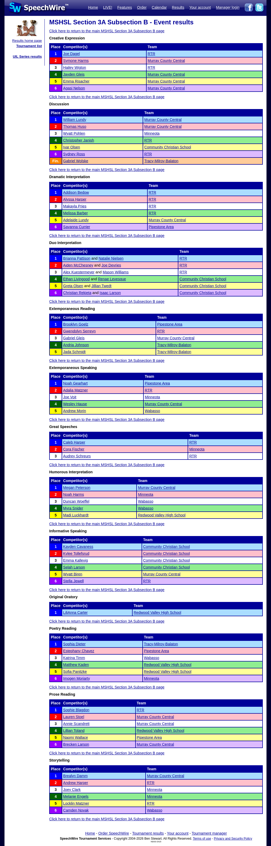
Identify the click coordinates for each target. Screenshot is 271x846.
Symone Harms (76, 60)
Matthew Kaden (76, 665)
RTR (151, 54)
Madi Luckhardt (76, 515)
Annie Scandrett (76, 724)
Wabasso (152, 411)
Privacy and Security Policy (233, 838)
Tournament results (148, 833)
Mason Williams (116, 272)
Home (93, 7)
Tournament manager (209, 833)
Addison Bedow (76, 192)
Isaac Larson (110, 293)
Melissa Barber (75, 213)
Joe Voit (69, 397)
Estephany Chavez (78, 651)
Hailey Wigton (74, 67)
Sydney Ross (74, 154)
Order (142, 7)
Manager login (228, 7)
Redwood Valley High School (162, 515)
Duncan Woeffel (76, 501)
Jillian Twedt (101, 286)
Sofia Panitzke (75, 671)
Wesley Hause (75, 404)
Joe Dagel (71, 54)
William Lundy (74, 120)
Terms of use (202, 838)
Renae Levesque (112, 279)
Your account (200, 7)
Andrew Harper (75, 783)
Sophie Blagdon (76, 710)
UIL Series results (27, 56)
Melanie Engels (76, 796)
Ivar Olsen (71, 147)
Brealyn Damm (75, 776)
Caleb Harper (74, 442)
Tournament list (29, 46)
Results (178, 7)
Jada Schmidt (74, 352)
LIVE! (107, 7)
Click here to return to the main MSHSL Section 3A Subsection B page (106, 31)
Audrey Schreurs (77, 456)
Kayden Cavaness (78, 546)
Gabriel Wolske (75, 161)
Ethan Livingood (76, 279)
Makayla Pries (75, 206)
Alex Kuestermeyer (78, 272)
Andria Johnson (76, 345)
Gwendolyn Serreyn (79, 331)
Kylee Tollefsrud (76, 553)
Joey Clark (72, 790)
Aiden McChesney (78, 265)
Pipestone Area (161, 227)
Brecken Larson (76, 744)
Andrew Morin (74, 411)
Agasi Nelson (74, 88)
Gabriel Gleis (74, 338)
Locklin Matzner (76, 803)
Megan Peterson (77, 487)
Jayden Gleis (74, 74)
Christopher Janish (78, 140)
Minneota (152, 133)
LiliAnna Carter (75, 612)
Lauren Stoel (73, 717)
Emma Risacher (76, 81)
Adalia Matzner (75, 390)
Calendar (159, 7)
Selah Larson (74, 567)
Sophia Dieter (74, 644)
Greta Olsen (73, 286)
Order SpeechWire (113, 833)
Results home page (27, 41)
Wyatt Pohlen (74, 133)
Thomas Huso (74, 126)
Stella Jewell (73, 581)
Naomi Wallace (75, 737)
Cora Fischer (73, 449)
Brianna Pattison (77, 258)
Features (124, 7)
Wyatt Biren (72, 574)
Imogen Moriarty (76, 678)
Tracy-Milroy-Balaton (161, 161)
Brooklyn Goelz (75, 324)
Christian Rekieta (77, 293)
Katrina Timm (74, 658)
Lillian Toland (74, 730)
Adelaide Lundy (76, 220)
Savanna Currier (76, 227)
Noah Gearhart (75, 383)
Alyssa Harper (75, 199)
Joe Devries (111, 265)
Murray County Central (166, 60)
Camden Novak (76, 810)
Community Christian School (167, 147)
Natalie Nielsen (110, 258)
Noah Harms (73, 494)
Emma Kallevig (75, 560)
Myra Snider (73, 508)
